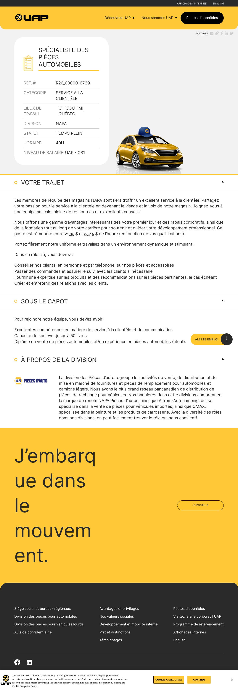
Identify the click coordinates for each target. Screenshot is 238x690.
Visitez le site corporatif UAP (197, 616)
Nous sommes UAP (157, 18)
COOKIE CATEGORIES (168, 679)
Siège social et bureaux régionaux (42, 608)
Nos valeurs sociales (116, 616)
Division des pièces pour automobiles (45, 616)
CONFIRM (199, 679)
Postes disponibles (202, 18)
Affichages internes (191, 3)
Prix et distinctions (115, 632)
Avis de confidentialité (33, 632)
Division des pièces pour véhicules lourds (49, 624)
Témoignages (110, 640)
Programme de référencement (198, 624)
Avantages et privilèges (119, 608)
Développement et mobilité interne (128, 624)
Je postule (200, 505)
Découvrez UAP (117, 18)
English (218, 3)
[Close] (232, 679)
